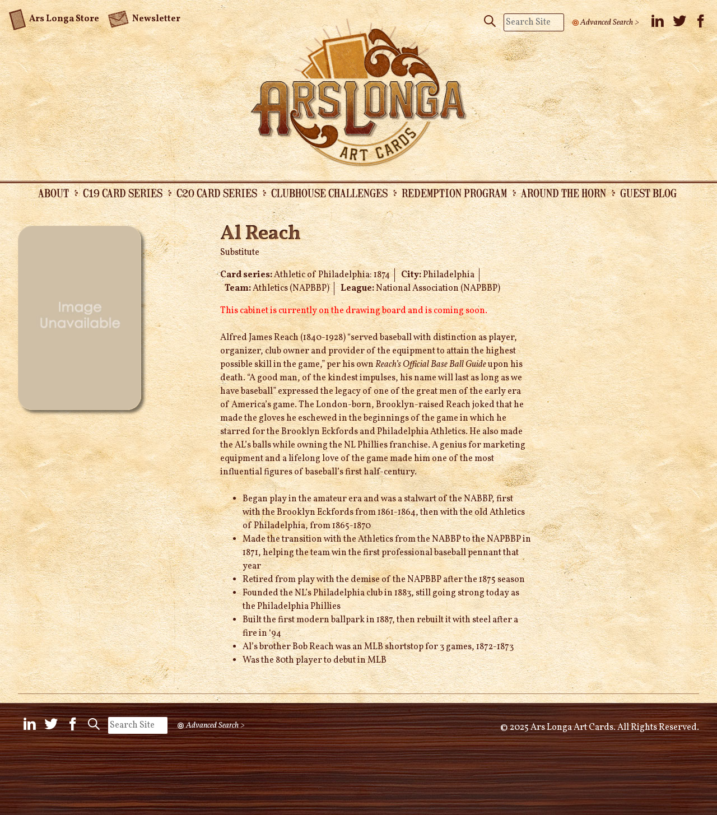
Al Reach (260, 234)
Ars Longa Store (54, 17)
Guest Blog (648, 193)
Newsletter (144, 18)
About (53, 193)
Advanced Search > (609, 22)
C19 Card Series (122, 193)
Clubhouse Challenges (329, 193)
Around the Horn (563, 193)
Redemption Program (454, 193)
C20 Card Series (216, 193)
